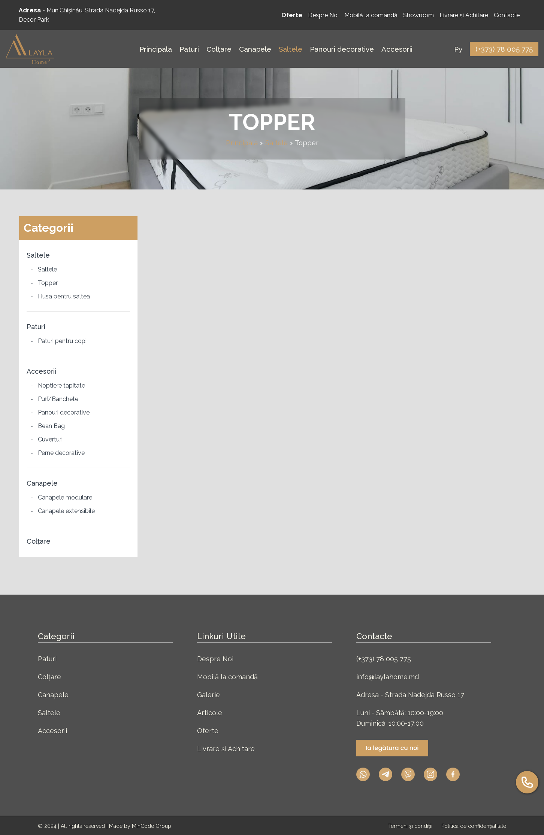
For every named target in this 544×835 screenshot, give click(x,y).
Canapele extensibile (66, 510)
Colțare (39, 541)
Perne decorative (61, 452)
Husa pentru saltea (64, 296)
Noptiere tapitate (61, 385)
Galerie (208, 695)
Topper (48, 282)
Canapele (42, 483)
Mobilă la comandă (227, 677)
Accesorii (41, 371)
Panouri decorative (64, 412)
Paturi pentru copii (63, 340)
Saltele (276, 143)
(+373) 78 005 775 (383, 659)
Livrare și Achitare (226, 749)
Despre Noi (215, 659)
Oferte (207, 731)
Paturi (36, 327)
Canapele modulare (65, 497)
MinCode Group (151, 826)
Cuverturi (50, 439)
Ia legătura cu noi (392, 748)
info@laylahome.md (387, 677)
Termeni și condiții (411, 826)
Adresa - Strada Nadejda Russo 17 (410, 695)
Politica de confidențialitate (473, 826)
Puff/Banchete (58, 399)
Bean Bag (51, 425)
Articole (209, 713)
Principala (242, 143)
